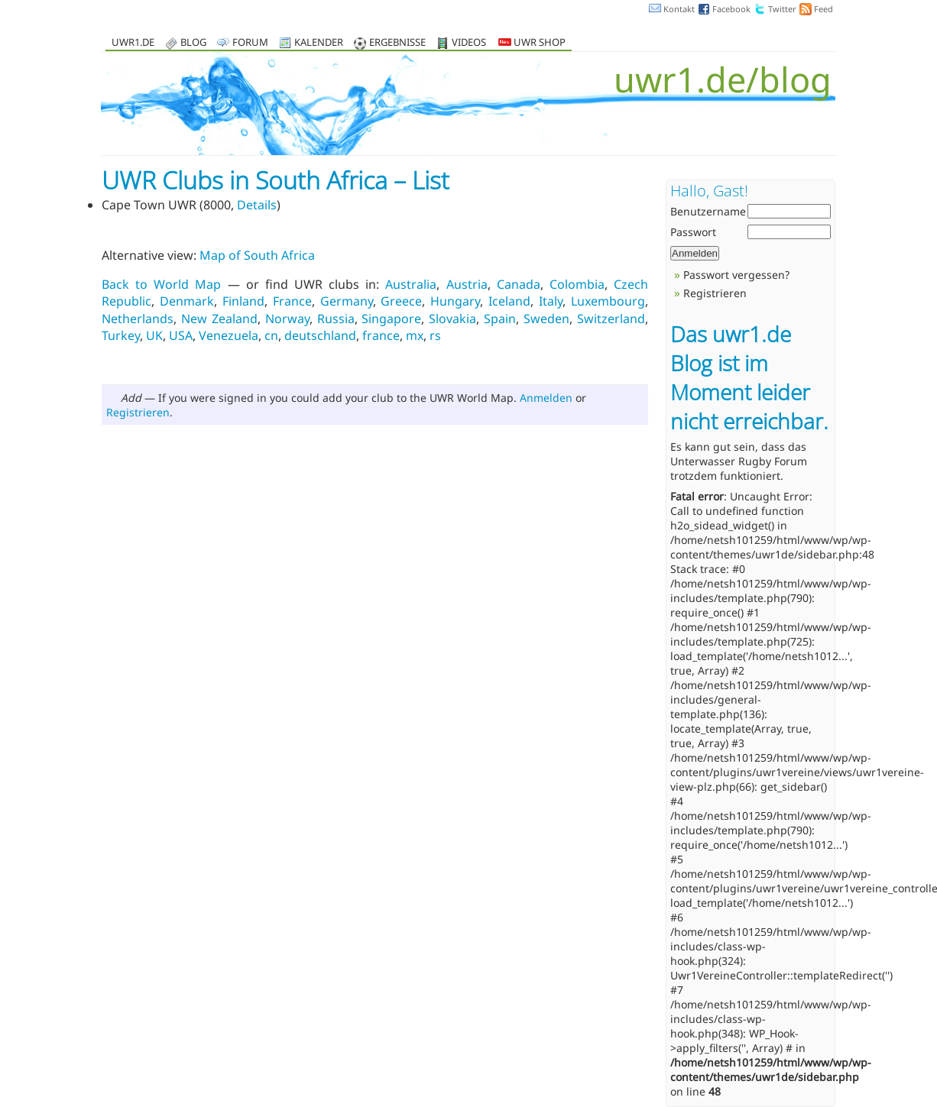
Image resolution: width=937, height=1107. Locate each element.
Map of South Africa (257, 255)
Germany (346, 301)
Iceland (509, 301)
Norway (287, 318)
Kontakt (679, 9)
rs (435, 335)
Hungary (455, 301)
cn (271, 335)
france (381, 335)
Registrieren (138, 412)
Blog (193, 43)
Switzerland (611, 318)
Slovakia (452, 318)
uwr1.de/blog (723, 79)
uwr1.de (133, 43)
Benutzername (708, 211)
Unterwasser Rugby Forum (738, 461)
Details (257, 204)
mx (414, 335)
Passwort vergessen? (736, 274)
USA (181, 335)
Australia (410, 284)
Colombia (577, 284)
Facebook (731, 9)
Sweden (546, 318)
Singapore (391, 318)
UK (154, 335)
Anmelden (546, 397)
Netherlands (137, 318)
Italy (551, 301)
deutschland (320, 335)
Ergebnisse (397, 43)
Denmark (187, 301)
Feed (823, 9)
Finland (243, 301)
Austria (467, 284)
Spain (500, 318)
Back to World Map (161, 284)
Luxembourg (608, 301)
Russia (336, 318)
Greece (401, 301)
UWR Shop (532, 43)
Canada (518, 284)
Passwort (693, 232)
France (292, 301)
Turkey (121, 335)
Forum (250, 43)
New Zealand (219, 318)
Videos (469, 43)
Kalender (318, 43)
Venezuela (228, 335)
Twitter (782, 9)
